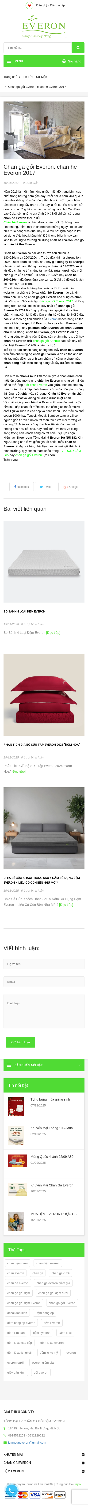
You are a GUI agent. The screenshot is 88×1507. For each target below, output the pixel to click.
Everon (52, 319)
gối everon (41, 1372)
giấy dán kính (16, 1372)
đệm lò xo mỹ (49, 1352)
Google (73, 487)
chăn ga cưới (60, 1273)
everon (71, 1352)
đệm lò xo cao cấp (19, 1342)
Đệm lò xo (66, 1333)
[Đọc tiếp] (52, 633)
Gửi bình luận (20, 1042)
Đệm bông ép (44, 1313)
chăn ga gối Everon (62, 1303)
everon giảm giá (43, 1362)
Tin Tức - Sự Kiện (35, 77)
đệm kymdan (41, 1333)
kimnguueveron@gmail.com (27, 1442)
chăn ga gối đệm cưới (53, 1293)
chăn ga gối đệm (18, 1293)
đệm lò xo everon (52, 1342)
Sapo (77, 1484)
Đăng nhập (57, 5)
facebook (23, 487)
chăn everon (15, 1273)
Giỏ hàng (74, 61)
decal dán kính (17, 1313)
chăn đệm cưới (17, 1263)
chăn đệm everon (48, 1263)
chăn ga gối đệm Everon (23, 1303)
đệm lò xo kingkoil (19, 1352)
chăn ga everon (17, 1283)
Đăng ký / (42, 5)
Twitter (48, 487)
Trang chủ (10, 77)
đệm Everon (52, 1323)
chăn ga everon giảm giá (53, 1283)
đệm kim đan (16, 1333)
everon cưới (15, 1362)
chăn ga (37, 1273)
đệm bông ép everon (21, 1323)
